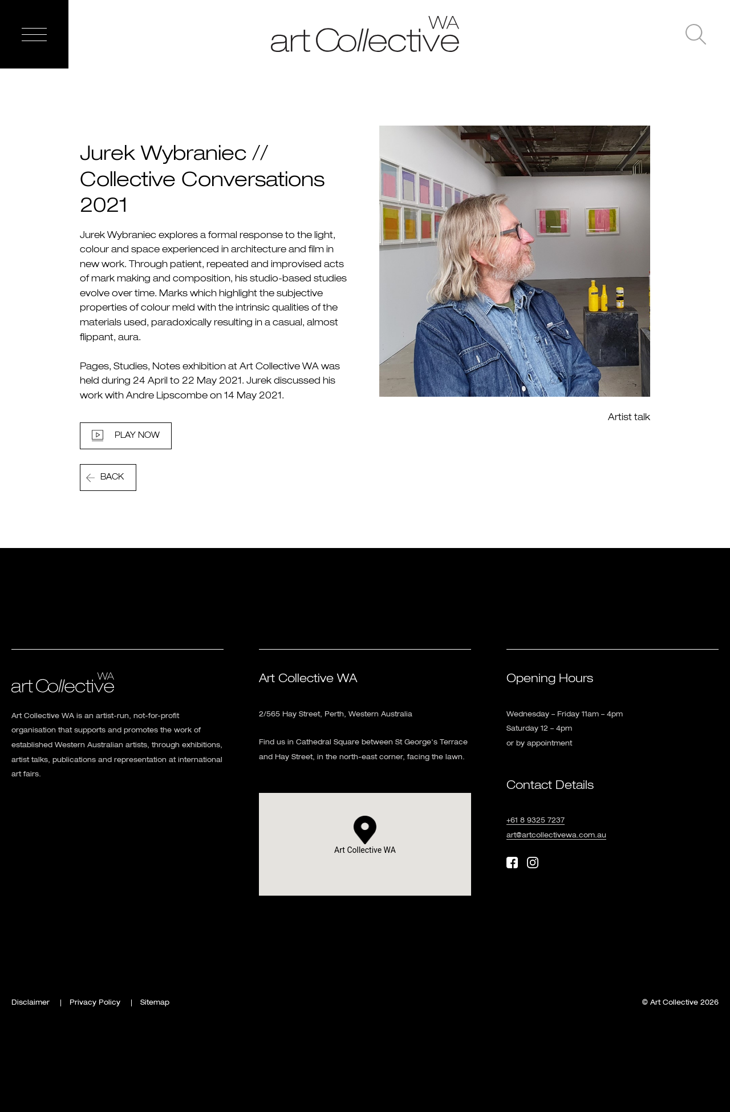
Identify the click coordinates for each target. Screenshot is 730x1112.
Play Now (137, 436)
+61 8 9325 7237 (535, 820)
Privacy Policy (95, 1003)
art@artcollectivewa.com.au (556, 835)
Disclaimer (30, 1003)
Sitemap (154, 1003)
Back (112, 477)
